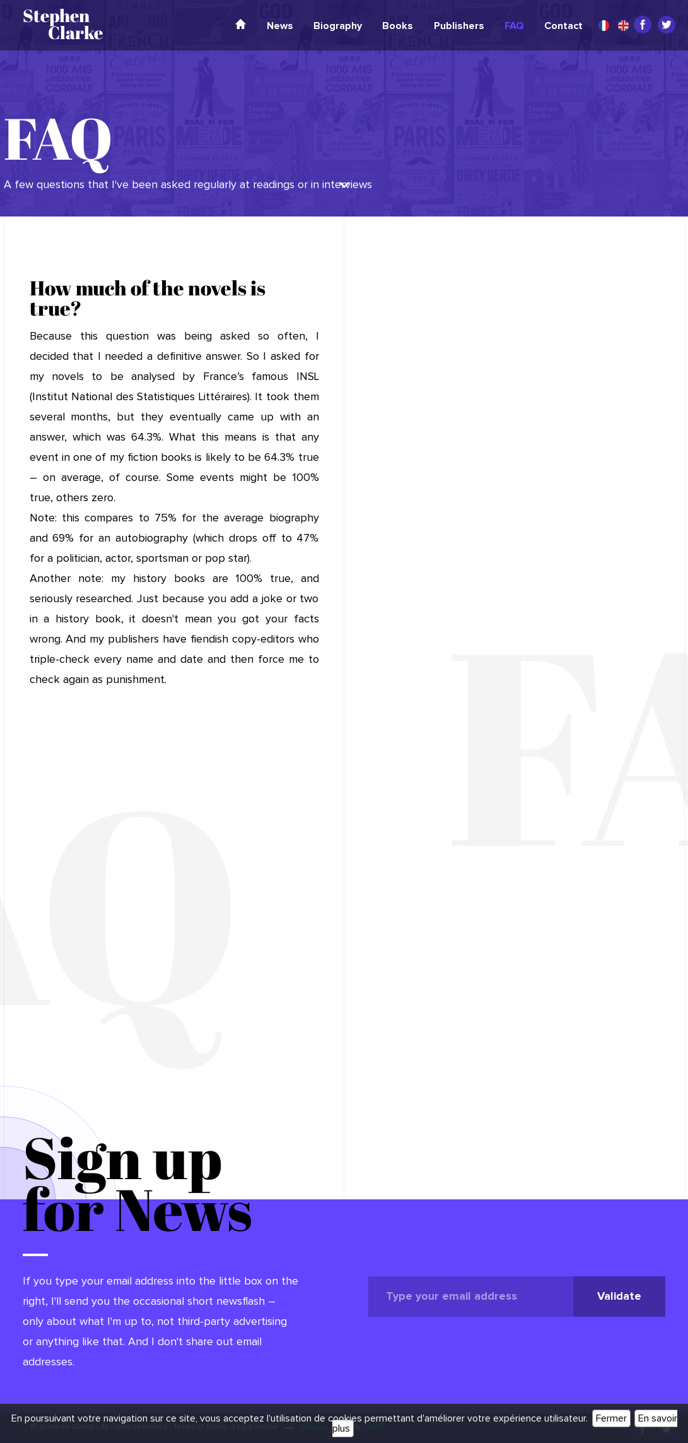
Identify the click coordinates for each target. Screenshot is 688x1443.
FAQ (514, 26)
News (280, 26)
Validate (619, 1296)
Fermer (611, 1418)
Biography (337, 26)
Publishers (459, 26)
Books (397, 26)
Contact (563, 26)
